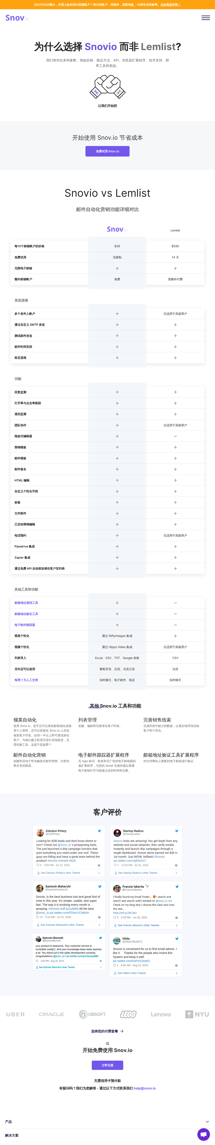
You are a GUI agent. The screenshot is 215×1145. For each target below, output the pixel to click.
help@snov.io (145, 1088)
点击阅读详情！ (170, 4)
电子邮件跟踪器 (24, 625)
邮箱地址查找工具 (26, 602)
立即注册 (107, 1065)
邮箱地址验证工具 (26, 614)
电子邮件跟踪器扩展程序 (103, 755)
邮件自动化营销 (29, 755)
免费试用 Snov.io (107, 151)
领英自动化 (25, 720)
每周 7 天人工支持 (26, 680)
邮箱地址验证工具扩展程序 (171, 755)
